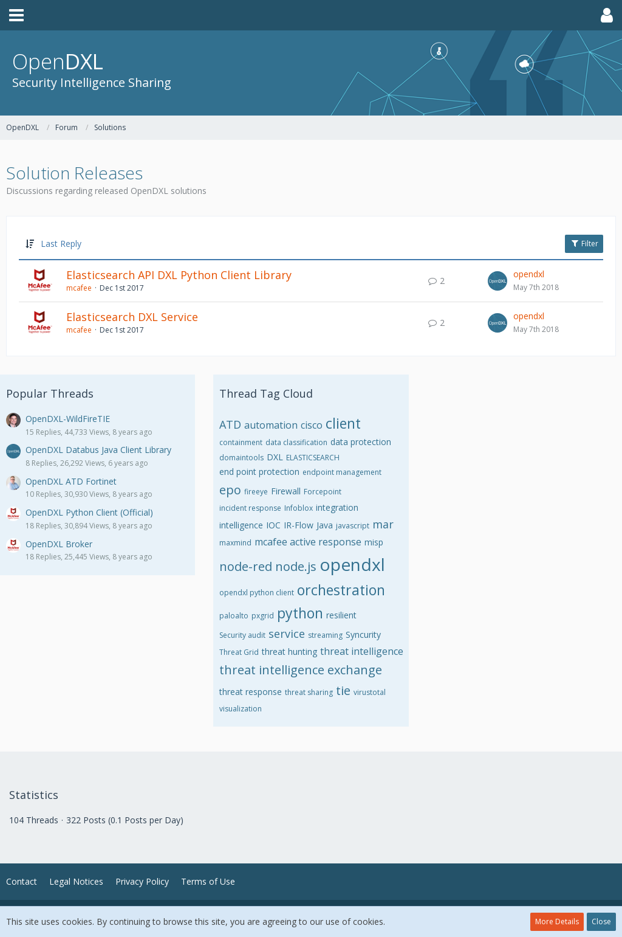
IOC (273, 525)
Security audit (242, 635)
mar (383, 524)
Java (324, 525)
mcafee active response (308, 541)
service (286, 633)
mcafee (79, 288)
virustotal (370, 692)
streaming (325, 635)
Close (601, 921)
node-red (245, 566)
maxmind (235, 543)
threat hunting (289, 651)
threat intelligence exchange (300, 670)
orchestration (341, 590)
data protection (360, 442)
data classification (296, 442)
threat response (250, 691)
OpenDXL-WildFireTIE (68, 418)
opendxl (528, 274)
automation (271, 425)
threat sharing (309, 692)
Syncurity (363, 634)
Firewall (286, 491)
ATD (230, 424)
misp (373, 542)
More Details (557, 921)
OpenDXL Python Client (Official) (89, 512)
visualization (240, 709)
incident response (250, 508)
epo (230, 490)
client (343, 423)
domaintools (241, 457)
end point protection (259, 471)
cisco (312, 425)
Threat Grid (239, 652)
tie (343, 690)
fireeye (256, 491)
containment (240, 442)
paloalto (233, 615)
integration (337, 507)
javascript (352, 525)
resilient (341, 615)
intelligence (241, 525)
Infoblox (298, 508)
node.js (295, 566)
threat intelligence (361, 651)
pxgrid (262, 615)
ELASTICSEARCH (313, 457)
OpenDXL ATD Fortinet (71, 481)
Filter (584, 243)
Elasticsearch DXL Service (132, 316)
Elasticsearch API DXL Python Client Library (179, 275)
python (300, 613)
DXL (275, 457)
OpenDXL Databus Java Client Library (98, 449)
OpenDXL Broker (59, 544)
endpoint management (341, 472)
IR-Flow (298, 525)
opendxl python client (256, 592)
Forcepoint (322, 491)
